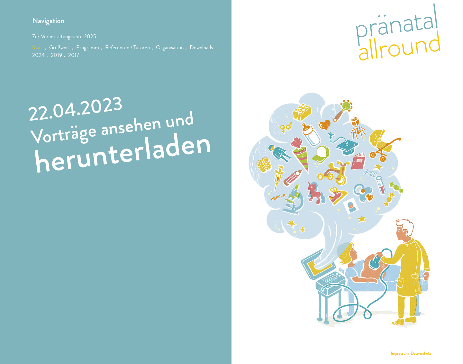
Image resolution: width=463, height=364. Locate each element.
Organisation (170, 48)
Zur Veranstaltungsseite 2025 (64, 37)
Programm (87, 48)
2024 (38, 56)
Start (37, 48)
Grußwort (59, 48)
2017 (73, 56)
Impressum (400, 354)
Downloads (201, 48)
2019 (56, 56)
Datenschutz (421, 354)
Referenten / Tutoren (127, 48)
